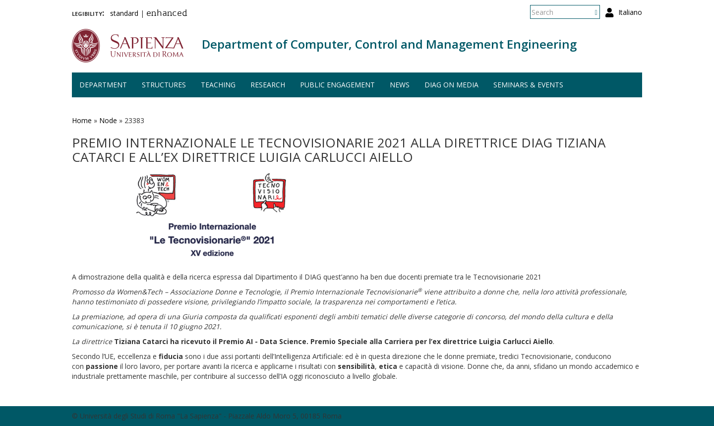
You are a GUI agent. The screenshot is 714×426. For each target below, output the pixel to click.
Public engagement (337, 84)
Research (267, 84)
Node (108, 120)
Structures (164, 84)
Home (82, 120)
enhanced (166, 13)
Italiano (630, 12)
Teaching (218, 84)
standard (124, 13)
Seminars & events (528, 84)
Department (103, 84)
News (400, 84)
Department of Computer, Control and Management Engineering (389, 44)
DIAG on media (451, 84)
